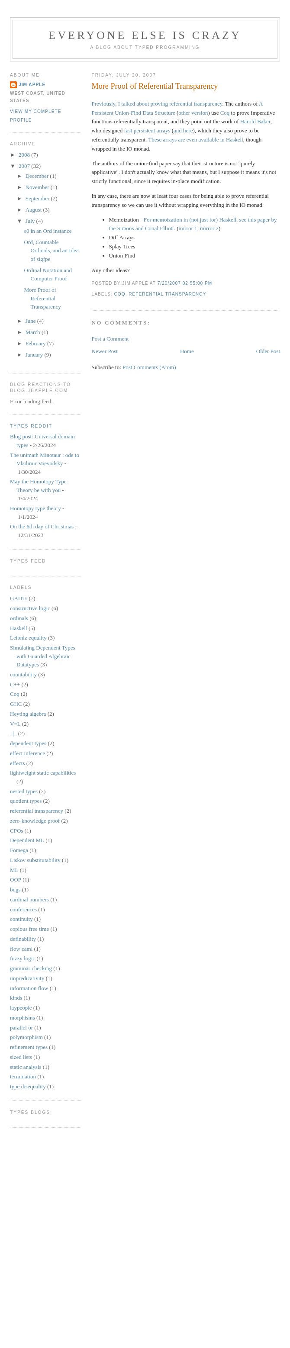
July (31, 221)
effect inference (27, 753)
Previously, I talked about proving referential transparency (157, 103)
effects (17, 763)
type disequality (28, 1086)
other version (193, 112)
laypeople (21, 1007)
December (38, 176)
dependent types (28, 743)
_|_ (13, 733)
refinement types (29, 1047)
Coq (225, 112)
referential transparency (167, 294)
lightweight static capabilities (43, 772)
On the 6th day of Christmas (42, 526)
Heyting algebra (28, 714)
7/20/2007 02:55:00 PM (185, 283)
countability (23, 674)
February (36, 343)
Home (187, 351)
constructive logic (30, 608)
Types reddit (31, 426)
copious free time (29, 929)
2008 (25, 154)
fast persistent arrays (147, 130)
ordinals (19, 618)
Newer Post (105, 351)
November (38, 187)
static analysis (26, 1067)
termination (23, 1076)
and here (183, 130)
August (34, 209)
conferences (23, 909)
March (34, 332)
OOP (15, 879)
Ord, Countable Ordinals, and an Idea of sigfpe (51, 250)
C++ (15, 684)
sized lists (21, 1057)
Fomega (19, 850)
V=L (15, 724)
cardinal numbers (29, 899)
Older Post (268, 351)
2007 (25, 166)
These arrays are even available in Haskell (195, 139)
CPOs (16, 830)
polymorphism (26, 1037)
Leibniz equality (28, 637)
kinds (16, 997)
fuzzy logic (22, 958)
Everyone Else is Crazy (145, 35)
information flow (29, 988)
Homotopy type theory (35, 508)
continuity (21, 919)
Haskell (18, 628)
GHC (16, 704)
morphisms (22, 1017)
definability (23, 939)
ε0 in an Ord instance (47, 231)
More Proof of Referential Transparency (155, 86)
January (35, 354)
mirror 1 (188, 228)
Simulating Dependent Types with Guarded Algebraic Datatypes (42, 656)
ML (14, 870)
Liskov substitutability (35, 860)
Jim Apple (32, 84)
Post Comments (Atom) (149, 367)
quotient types (26, 801)
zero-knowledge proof (35, 820)
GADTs (18, 598)
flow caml (21, 949)
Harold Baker (255, 121)
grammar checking (31, 968)
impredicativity (27, 978)
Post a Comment (110, 338)
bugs (15, 889)
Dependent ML (27, 840)
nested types (24, 791)
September (38, 198)
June (31, 321)
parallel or (21, 1027)
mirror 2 (209, 228)
